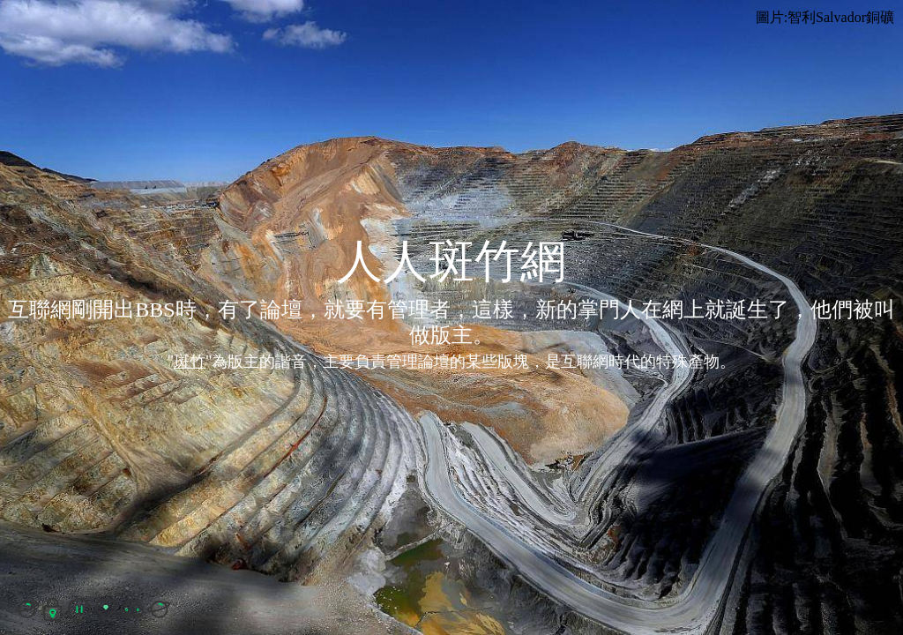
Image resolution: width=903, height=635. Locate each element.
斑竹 (189, 361)
